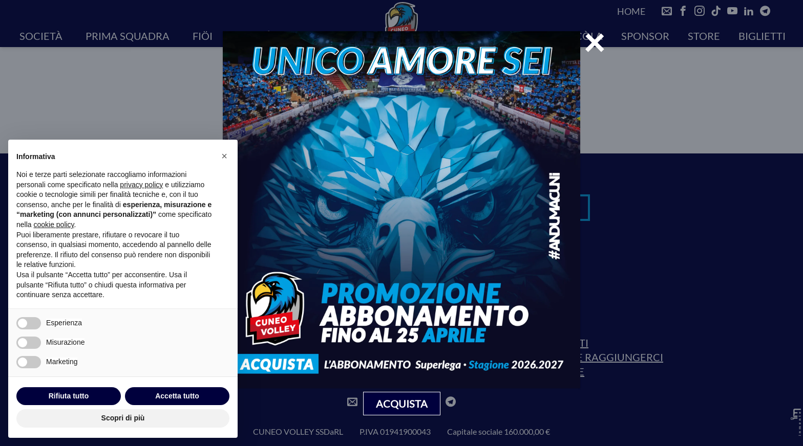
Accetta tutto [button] (177, 396)
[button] (224, 156)
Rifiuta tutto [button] (69, 396)
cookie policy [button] (53, 224)
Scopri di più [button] (123, 418)
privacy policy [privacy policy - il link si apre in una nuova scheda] (141, 185)
